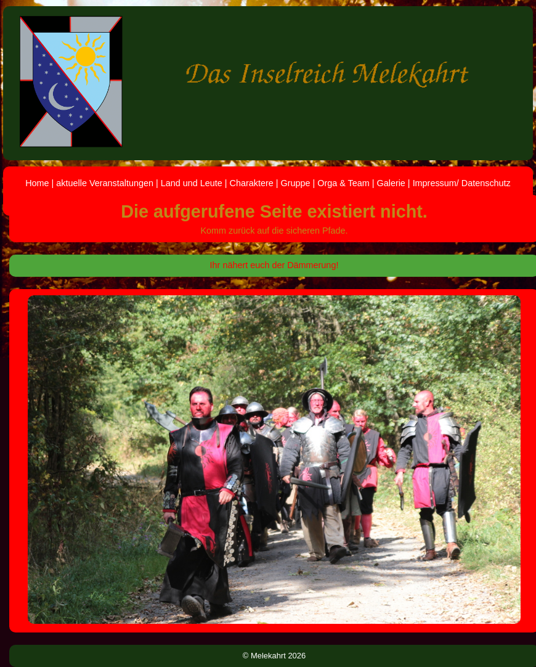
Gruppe (295, 183)
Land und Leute (191, 183)
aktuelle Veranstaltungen (104, 183)
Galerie (390, 183)
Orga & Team (343, 183)
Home (37, 183)
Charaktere (252, 183)
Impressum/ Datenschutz (462, 183)
